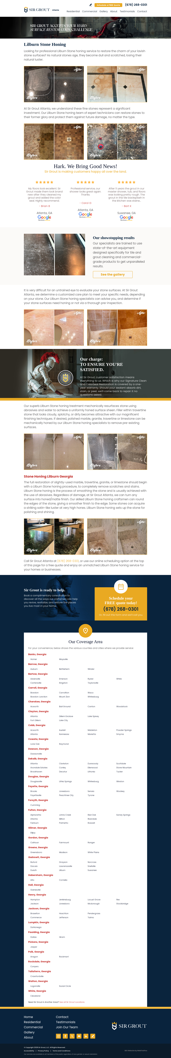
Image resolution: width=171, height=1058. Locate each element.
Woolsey (120, 791)
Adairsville (35, 678)
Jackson (34, 903)
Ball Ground (65, 706)
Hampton (35, 899)
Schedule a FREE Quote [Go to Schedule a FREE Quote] (108, 5)
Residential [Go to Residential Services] (73, 11)
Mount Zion (64, 696)
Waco (90, 692)
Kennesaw (64, 734)
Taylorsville (93, 682)
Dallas (33, 937)
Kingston (63, 682)
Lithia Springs (65, 781)
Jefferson (63, 917)
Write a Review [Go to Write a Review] (90, 5)
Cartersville (35, 682)
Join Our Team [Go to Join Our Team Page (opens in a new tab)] (67, 1027)
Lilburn (62, 870)
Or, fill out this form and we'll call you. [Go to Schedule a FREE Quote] (121, 615)
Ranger (91, 842)
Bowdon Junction (38, 696)
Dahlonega (35, 927)
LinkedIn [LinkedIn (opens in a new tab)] (85, 1036)
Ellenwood (93, 767)
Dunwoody (93, 763)
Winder (91, 669)
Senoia (91, 791)
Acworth (34, 706)
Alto (32, 880)
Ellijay (32, 832)
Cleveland (35, 996)
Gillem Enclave (66, 716)
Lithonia (91, 771)
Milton (62, 819)
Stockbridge (122, 903)
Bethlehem (64, 669)
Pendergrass (94, 913)
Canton (91, 706)
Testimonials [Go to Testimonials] (127, 11)
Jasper (33, 946)
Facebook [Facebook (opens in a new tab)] (65, 1036)
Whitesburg (93, 696)
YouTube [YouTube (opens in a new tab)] (79, 1036)
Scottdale (121, 763)
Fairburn (34, 823)
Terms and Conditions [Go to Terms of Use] (61, 1051)
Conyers (34, 966)
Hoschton (63, 913)
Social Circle (65, 986)
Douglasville (36, 781)
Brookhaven (36, 771)
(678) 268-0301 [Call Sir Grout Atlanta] (136, 5)
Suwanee (92, 870)
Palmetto (63, 823)
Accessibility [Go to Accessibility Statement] (29, 1051)
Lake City (63, 720)
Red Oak (92, 814)
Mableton (92, 730)
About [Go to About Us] (113, 11)
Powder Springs (124, 730)
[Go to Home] (43, 9)
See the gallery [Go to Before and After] (113, 274)
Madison (63, 852)
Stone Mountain (124, 767)
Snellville (92, 866)
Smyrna (120, 734)
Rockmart (64, 956)
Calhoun (34, 842)
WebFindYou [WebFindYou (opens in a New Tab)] (142, 1051)
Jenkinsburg (65, 899)
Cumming (35, 805)
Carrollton (64, 692)
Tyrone (91, 795)
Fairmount (64, 842)
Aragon (34, 956)
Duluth (33, 870)
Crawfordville (37, 976)
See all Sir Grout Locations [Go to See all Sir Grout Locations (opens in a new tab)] (72, 1002)
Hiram (62, 937)
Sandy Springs (123, 814)
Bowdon (34, 692)
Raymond (64, 744)
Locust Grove (94, 899)
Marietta (92, 734)
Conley (62, 767)
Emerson (63, 678)
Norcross (92, 862)
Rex (118, 899)
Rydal (90, 678)
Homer (33, 659)
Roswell (91, 823)
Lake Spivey (93, 716)
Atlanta (34, 716)
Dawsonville (36, 753)
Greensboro (36, 852)
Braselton (35, 913)
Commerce (36, 917)
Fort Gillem (35, 720)
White (119, 678)
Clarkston (63, 763)
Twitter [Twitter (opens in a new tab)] (72, 1036)
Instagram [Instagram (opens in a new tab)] (58, 1036)
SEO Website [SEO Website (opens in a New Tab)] (130, 1051)
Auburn (34, 669)
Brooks (33, 791)
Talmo (91, 917)
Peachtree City (66, 795)
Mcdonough (94, 903)
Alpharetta (35, 814)
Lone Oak (34, 744)
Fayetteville (35, 795)
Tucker (119, 771)
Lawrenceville (65, 866)
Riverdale (92, 819)
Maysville (63, 659)
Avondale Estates (38, 767)
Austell (62, 730)
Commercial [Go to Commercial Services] (89, 11)
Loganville (35, 986)
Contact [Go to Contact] (142, 11)
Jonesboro (64, 791)
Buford (33, 862)
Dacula (34, 866)
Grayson (63, 862)
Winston (120, 781)
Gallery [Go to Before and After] (103, 11)
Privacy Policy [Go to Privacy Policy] (43, 1051)
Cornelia (63, 880)
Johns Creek (65, 814)
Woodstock (121, 706)
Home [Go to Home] (28, 1017)
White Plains (93, 852)
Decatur (63, 771)
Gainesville (35, 889)
